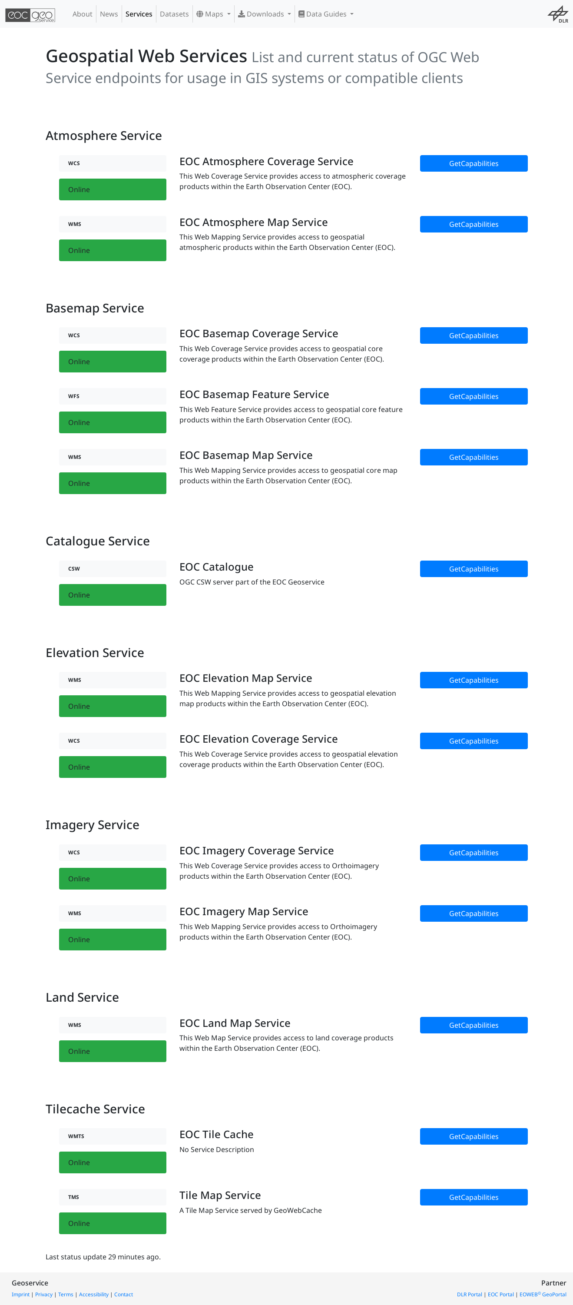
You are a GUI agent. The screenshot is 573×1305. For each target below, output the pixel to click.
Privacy (44, 1294)
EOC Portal (501, 1294)
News (109, 14)
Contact (123, 1294)
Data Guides (323, 14)
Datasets (174, 14)
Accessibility (94, 1294)
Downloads (262, 14)
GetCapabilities (474, 163)
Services (139, 14)
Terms (65, 1294)
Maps (210, 14)
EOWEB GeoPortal (543, 1294)
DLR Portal (469, 1294)
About (83, 14)
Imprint (21, 1294)
